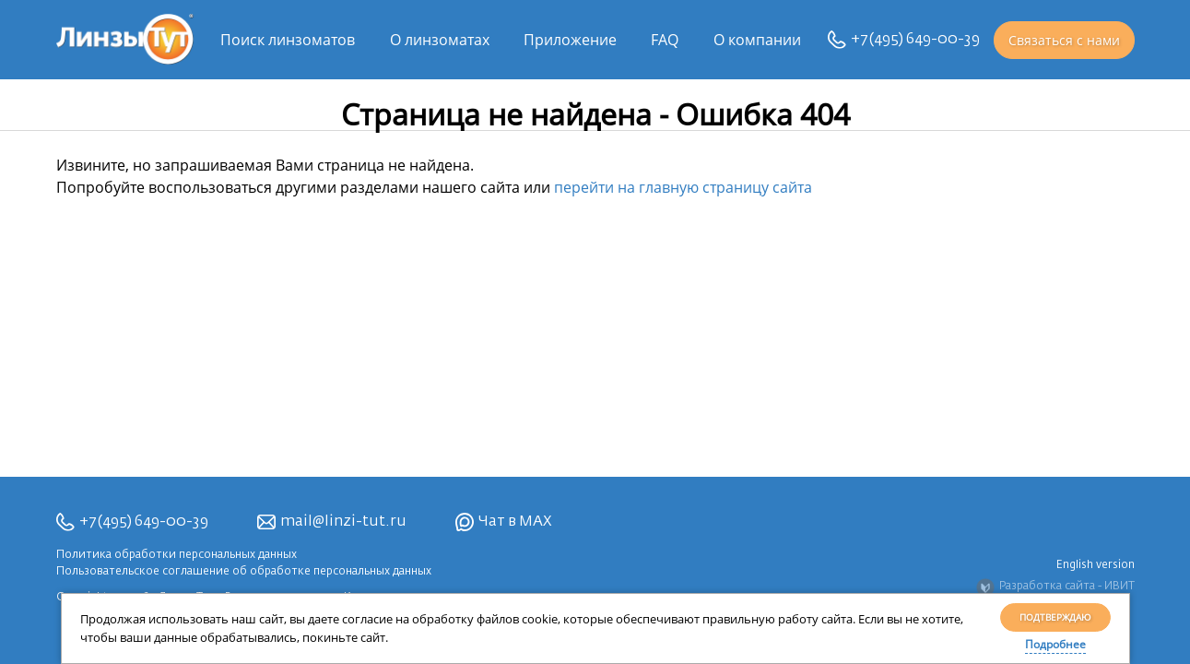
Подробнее (1055, 644)
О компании (757, 40)
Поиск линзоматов (287, 40)
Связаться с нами (1064, 40)
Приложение (570, 40)
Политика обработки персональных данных (176, 555)
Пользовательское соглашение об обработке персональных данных (243, 571)
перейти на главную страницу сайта (683, 187)
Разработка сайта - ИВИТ (1055, 587)
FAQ (664, 40)
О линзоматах (439, 40)
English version (1095, 565)
